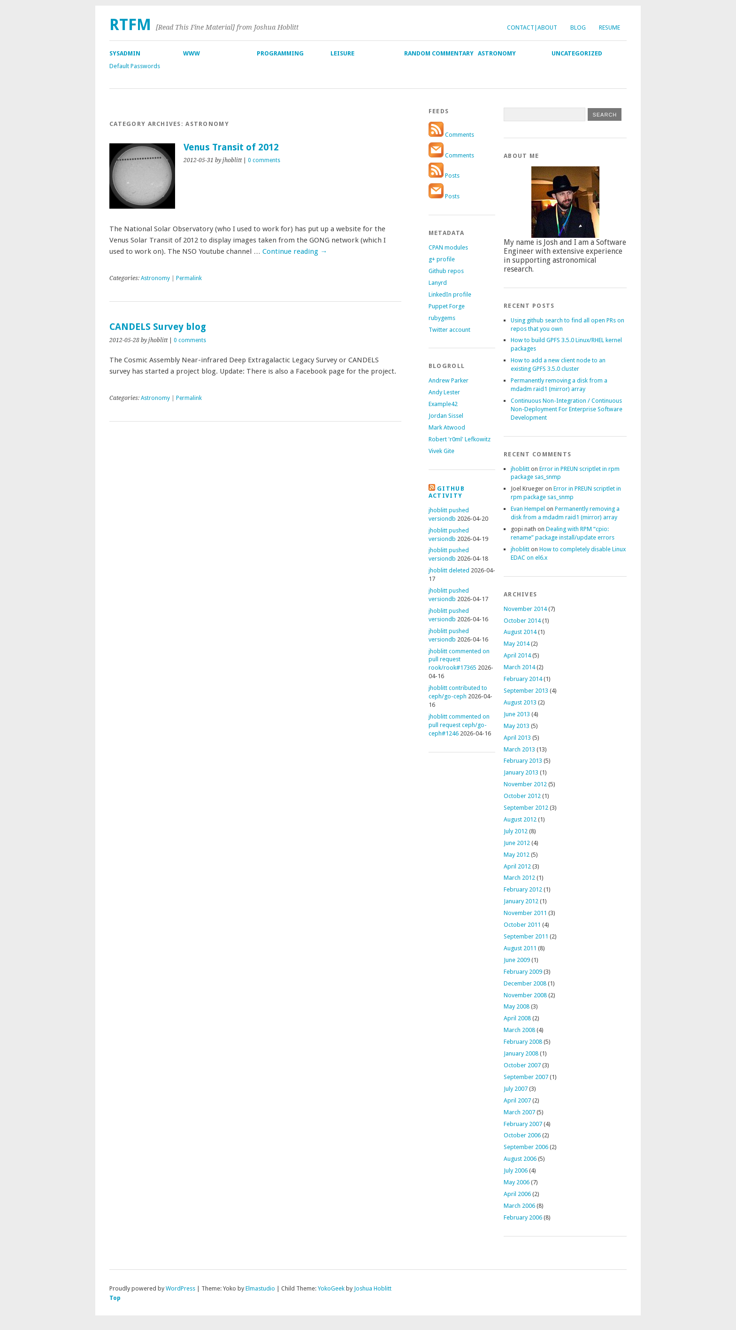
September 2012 (526, 807)
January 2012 (521, 901)
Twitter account (449, 329)
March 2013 (519, 749)
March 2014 (519, 667)
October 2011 (522, 924)
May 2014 (516, 643)
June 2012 (517, 842)
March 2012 (519, 877)
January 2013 (521, 772)
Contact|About (532, 27)
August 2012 (520, 819)
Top (115, 1297)
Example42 (443, 403)
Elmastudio (260, 1288)
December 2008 (525, 983)
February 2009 (523, 971)
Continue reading (294, 251)
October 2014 (522, 620)
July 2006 (516, 1170)
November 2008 (525, 995)
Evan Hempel (528, 508)
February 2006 (523, 1217)
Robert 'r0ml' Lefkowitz (460, 439)
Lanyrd (438, 282)
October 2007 (522, 1065)
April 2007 (517, 1100)
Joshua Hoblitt (372, 1288)
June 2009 (517, 959)
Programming (280, 53)
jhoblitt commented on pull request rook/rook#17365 (459, 660)
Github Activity (447, 492)
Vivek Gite (441, 450)
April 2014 (517, 655)
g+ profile (442, 259)
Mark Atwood (447, 427)
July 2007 (516, 1088)
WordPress (180, 1288)
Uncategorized (577, 53)
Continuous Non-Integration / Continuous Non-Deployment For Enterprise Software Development (566, 409)
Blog (578, 27)
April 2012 (517, 866)
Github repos (446, 270)
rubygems (442, 317)
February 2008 (523, 1041)
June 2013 (517, 714)
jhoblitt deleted (449, 570)
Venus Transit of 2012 (231, 147)
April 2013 (517, 737)
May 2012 (516, 854)
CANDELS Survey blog (157, 326)
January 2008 (521, 1053)
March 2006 (519, 1205)
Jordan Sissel (446, 415)
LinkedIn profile (450, 294)
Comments (451, 134)
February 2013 (523, 760)
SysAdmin (124, 53)
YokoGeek (331, 1288)
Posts (444, 175)
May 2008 (516, 1006)
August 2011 (520, 948)
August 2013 (520, 702)
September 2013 (526, 690)
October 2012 (522, 795)
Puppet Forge (447, 306)
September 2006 (526, 1146)
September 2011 (526, 936)
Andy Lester (444, 392)
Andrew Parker (448, 380)
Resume (609, 27)
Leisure (342, 53)
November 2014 (525, 608)
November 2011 (525, 912)
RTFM (130, 25)
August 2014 (520, 631)
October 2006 (522, 1135)
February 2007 (523, 1123)
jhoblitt (520, 468)
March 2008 (519, 1029)
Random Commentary (439, 53)
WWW (191, 53)
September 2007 (526, 1076)
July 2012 (516, 831)
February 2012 (523, 889)
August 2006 (520, 1158)
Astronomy (497, 53)
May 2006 (516, 1182)
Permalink (189, 278)
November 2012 (525, 784)
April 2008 (517, 1018)
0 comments (264, 160)
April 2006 (517, 1193)
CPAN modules (448, 247)
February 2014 (523, 678)
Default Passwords (134, 66)
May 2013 (516, 725)
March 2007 (519, 1112)
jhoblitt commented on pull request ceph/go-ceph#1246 (459, 725)
